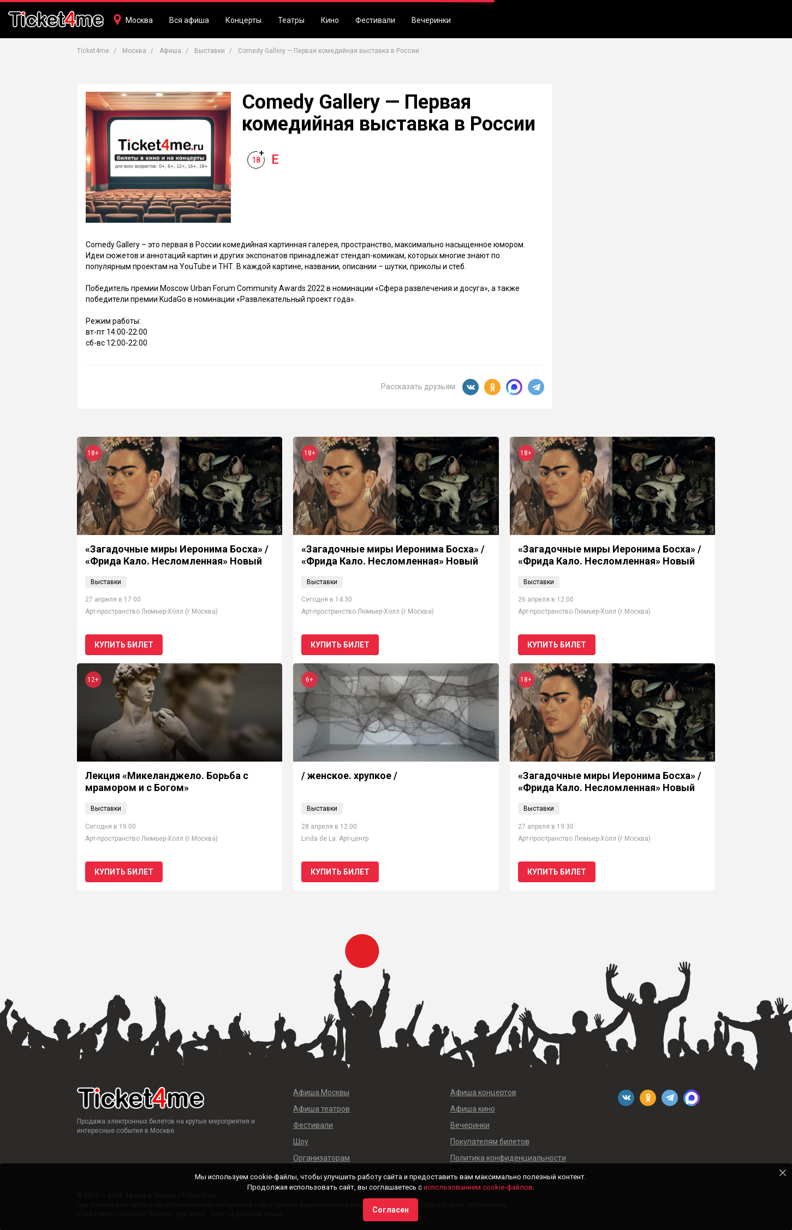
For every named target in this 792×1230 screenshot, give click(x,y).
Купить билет (123, 644)
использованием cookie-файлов (478, 1187)
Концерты (243, 20)
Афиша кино (472, 1108)
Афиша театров (321, 1108)
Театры (291, 20)
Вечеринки (431, 20)
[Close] (782, 1172)
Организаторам (321, 1158)
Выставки (106, 582)
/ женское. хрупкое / (349, 775)
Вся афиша (189, 20)
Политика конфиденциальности (508, 1158)
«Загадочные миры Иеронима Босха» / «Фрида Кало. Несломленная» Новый (177, 555)
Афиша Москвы (321, 1092)
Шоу (300, 1141)
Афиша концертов (483, 1092)
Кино (330, 20)
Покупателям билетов (489, 1141)
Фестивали (375, 20)
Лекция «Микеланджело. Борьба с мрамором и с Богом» (166, 781)
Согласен (390, 1209)
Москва (139, 20)
